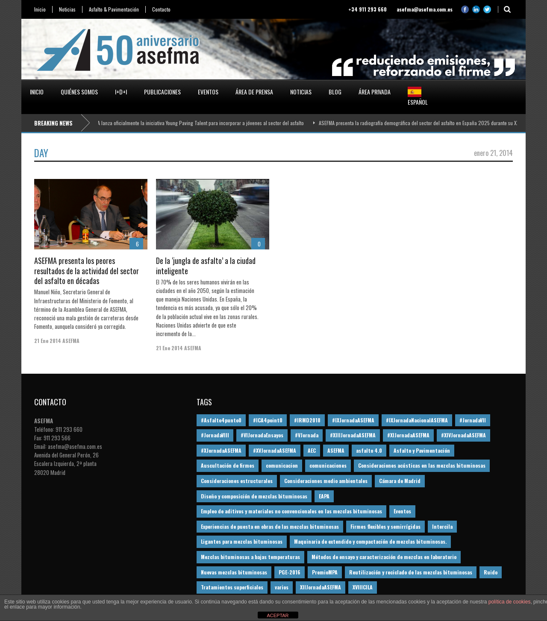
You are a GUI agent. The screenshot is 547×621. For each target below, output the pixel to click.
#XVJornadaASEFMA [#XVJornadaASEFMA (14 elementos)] (274, 450)
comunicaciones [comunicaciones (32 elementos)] (328, 465)
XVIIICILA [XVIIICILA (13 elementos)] (363, 587)
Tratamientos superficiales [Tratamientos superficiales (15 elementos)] (232, 587)
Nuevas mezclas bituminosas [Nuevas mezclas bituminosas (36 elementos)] (234, 572)
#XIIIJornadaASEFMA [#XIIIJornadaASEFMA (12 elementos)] (353, 435)
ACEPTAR (277, 615)
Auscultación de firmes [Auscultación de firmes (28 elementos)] (227, 465)
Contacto (161, 9)
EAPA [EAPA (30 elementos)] (324, 496)
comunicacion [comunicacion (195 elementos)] (282, 465)
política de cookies (509, 602)
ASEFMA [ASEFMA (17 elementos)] (335, 450)
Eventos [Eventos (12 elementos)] (402, 511)
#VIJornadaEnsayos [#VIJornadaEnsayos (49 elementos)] (262, 435)
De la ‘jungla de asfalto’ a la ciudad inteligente (206, 265)
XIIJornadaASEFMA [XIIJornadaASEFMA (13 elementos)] (320, 587)
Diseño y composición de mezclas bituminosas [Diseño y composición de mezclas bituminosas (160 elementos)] (254, 496)
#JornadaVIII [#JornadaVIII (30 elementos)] (215, 435)
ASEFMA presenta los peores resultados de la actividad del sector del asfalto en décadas (86, 270)
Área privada (375, 91)
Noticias (67, 9)
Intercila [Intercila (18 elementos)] (442, 526)
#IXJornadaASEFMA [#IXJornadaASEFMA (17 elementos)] (353, 420)
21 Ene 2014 (47, 340)
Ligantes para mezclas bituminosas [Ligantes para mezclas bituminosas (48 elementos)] (241, 541)
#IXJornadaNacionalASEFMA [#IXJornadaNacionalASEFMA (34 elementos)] (417, 420)
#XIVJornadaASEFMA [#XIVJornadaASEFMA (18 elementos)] (463, 435)
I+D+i (121, 91)
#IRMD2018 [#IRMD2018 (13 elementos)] (307, 420)
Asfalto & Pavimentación (114, 9)
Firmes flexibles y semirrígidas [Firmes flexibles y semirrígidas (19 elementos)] (385, 526)
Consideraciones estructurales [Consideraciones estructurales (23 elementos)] (237, 480)
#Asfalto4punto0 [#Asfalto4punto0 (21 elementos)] (221, 420)
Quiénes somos (79, 91)
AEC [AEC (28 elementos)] (312, 450)
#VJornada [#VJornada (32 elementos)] (306, 435)
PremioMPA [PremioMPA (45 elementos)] (325, 572)
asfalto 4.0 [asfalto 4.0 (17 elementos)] (369, 450)
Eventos (208, 91)
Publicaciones (162, 91)
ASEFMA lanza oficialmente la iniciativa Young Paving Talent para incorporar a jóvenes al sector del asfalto (196, 122)
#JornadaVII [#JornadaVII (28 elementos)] (472, 420)
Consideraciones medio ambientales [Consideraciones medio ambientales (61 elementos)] (326, 480)
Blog (335, 91)
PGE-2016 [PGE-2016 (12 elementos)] (289, 572)
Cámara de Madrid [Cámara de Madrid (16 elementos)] (400, 480)
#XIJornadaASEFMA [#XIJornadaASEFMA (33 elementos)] (408, 435)
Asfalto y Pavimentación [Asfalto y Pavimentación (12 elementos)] (422, 450)
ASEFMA (70, 340)
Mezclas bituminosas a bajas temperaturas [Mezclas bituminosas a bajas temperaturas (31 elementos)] (250, 556)
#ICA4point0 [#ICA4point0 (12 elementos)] (267, 420)
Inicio (40, 9)
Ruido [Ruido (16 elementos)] (490, 572)
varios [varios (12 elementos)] (281, 587)
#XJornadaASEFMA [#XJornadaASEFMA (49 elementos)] (221, 450)
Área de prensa (254, 91)
